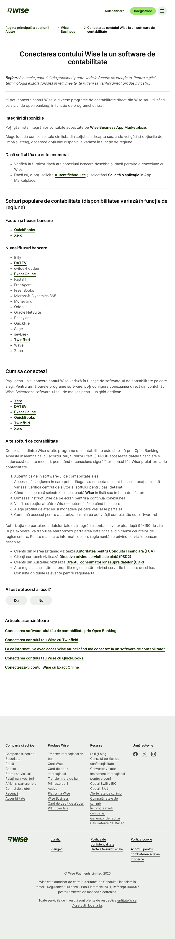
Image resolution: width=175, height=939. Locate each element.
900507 (133, 887)
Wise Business (58, 798)
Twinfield (22, 339)
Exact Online (25, 274)
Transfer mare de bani (64, 778)
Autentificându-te (70, 175)
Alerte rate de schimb (106, 793)
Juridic (55, 839)
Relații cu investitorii (19, 778)
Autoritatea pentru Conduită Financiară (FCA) (115, 551)
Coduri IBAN (99, 788)
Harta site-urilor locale (107, 849)
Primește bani (58, 783)
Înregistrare (143, 11)
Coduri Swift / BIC (103, 783)
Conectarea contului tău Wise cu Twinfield (41, 640)
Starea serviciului (18, 774)
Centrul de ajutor (17, 788)
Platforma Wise (59, 793)
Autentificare (114, 11)
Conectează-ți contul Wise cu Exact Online (42, 667)
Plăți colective (58, 808)
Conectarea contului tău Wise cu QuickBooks (44, 658)
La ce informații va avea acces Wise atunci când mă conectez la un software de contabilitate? (85, 649)
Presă (9, 764)
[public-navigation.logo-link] (17, 841)
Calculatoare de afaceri (107, 823)
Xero (18, 235)
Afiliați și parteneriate (20, 783)
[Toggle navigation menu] (162, 11)
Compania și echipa (19, 754)
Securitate (13, 758)
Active (52, 788)
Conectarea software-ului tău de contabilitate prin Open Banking (60, 630)
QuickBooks (24, 229)
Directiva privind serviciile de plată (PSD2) (95, 556)
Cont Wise (55, 764)
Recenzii (11, 793)
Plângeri (56, 849)
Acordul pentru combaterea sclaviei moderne (145, 854)
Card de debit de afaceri (66, 803)
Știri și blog (98, 754)
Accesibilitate (15, 798)
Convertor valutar (103, 769)
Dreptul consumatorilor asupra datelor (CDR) (105, 562)
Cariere (10, 769)
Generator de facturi (105, 818)
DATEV (20, 263)
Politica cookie (141, 839)
